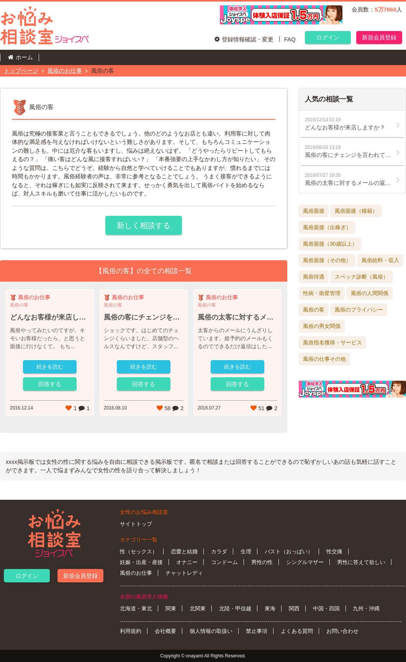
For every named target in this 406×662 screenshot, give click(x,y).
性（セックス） (138, 551)
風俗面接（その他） (327, 260)
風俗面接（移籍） (356, 211)
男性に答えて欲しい (361, 562)
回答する (49, 384)
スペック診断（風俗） (361, 277)
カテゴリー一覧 (138, 539)
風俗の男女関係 (322, 326)
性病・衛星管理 (322, 293)
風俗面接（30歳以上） (330, 244)
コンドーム (224, 562)
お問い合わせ (342, 631)
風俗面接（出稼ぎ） (327, 227)
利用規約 (130, 631)
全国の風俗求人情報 (144, 597)
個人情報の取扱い (211, 631)
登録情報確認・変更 (247, 39)
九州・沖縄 (366, 608)
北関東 (198, 608)
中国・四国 (326, 608)
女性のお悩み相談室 (144, 512)
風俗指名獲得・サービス (332, 342)
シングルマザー (305, 562)
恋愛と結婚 (184, 551)
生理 (246, 551)
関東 (170, 608)
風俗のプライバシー (359, 310)
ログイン (327, 37)
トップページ (21, 70)
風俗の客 (313, 310)
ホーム (24, 57)
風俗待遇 (313, 277)
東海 (270, 608)
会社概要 (165, 631)
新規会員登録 (379, 37)
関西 (294, 608)
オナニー (187, 562)
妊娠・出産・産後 (141, 562)
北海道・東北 (136, 608)
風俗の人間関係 (369, 293)
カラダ (219, 551)
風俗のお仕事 (64, 70)
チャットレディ (184, 573)
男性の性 (262, 562)
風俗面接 (313, 211)
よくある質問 (297, 631)
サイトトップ (136, 524)
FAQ (290, 39)
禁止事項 (256, 631)
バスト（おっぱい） (289, 551)
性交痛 (334, 551)
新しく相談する (143, 225)
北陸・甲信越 (235, 608)
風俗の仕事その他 (324, 359)
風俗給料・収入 (380, 260)
